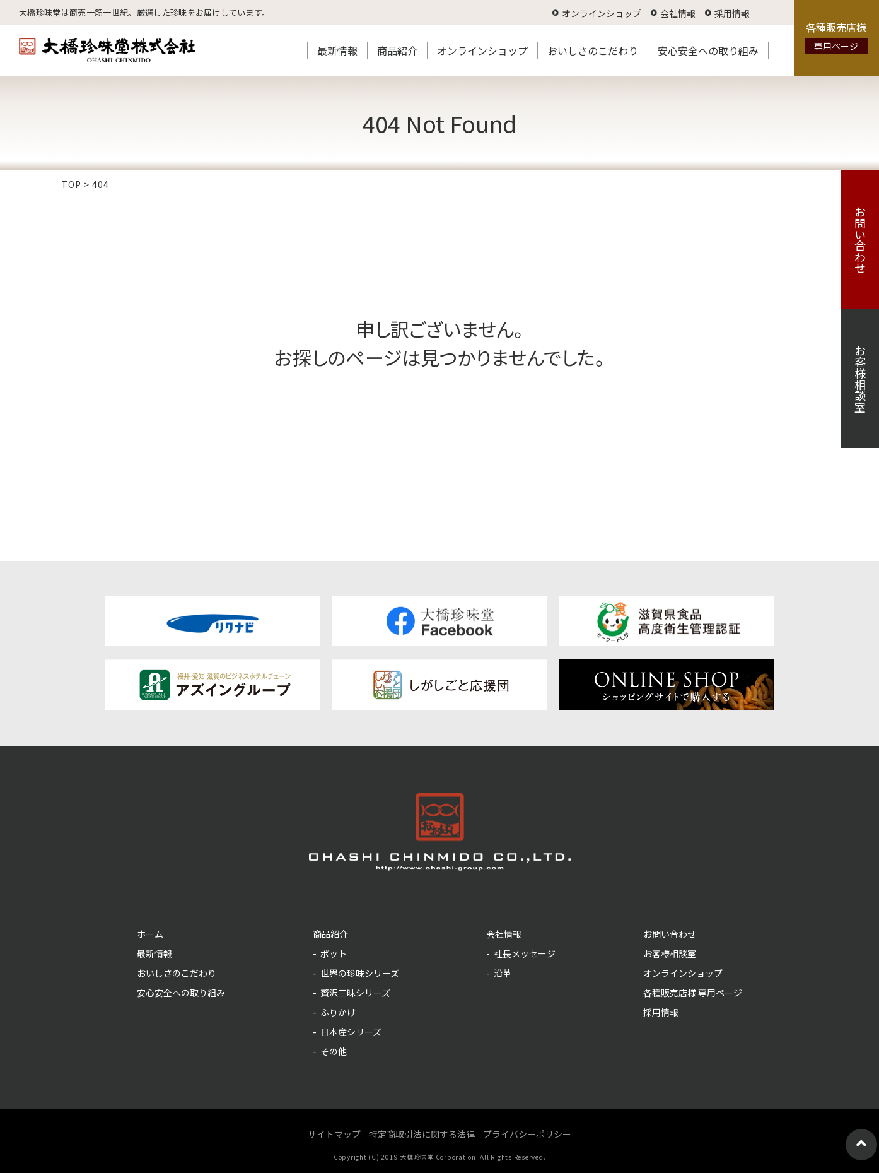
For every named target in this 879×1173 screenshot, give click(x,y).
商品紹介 (397, 50)
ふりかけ (338, 1012)
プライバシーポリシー (527, 1134)
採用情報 (732, 13)
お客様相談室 (860, 379)
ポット (333, 953)
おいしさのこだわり (592, 50)
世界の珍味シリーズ (359, 973)
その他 (333, 1051)
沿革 (502, 973)
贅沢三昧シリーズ (355, 992)
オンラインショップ (601, 13)
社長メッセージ (525, 953)
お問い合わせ (860, 240)
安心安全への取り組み (708, 50)
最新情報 (337, 50)
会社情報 (678, 13)
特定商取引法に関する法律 (422, 1134)
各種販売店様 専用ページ (692, 992)
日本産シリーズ (350, 1031)
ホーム (150, 934)
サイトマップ (334, 1134)
